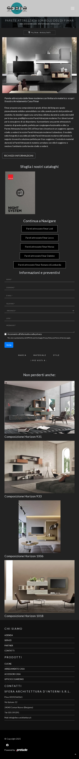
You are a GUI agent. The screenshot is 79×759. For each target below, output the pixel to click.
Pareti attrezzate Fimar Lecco (39, 238)
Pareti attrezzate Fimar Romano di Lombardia (39, 265)
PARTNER (8, 645)
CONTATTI (9, 650)
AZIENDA (8, 635)
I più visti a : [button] (39, 360)
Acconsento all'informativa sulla (24, 334)
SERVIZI (7, 640)
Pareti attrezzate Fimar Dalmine (39, 256)
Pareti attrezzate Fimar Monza (39, 246)
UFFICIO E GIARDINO (14, 679)
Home (21, 24)
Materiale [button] (39, 355)
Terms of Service (60, 338)
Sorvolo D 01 (55, 24)
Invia (8, 344)
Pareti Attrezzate (44, 24)
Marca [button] (22, 355)
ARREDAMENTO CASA (14, 669)
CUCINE (7, 664)
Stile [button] (56, 355)
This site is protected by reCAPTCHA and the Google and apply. (38, 338)
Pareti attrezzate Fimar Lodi (39, 228)
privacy (38, 334)
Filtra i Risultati (39, 32)
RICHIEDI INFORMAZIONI (18, 155)
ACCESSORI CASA (12, 674)
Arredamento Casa (30, 24)
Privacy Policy (47, 338)
